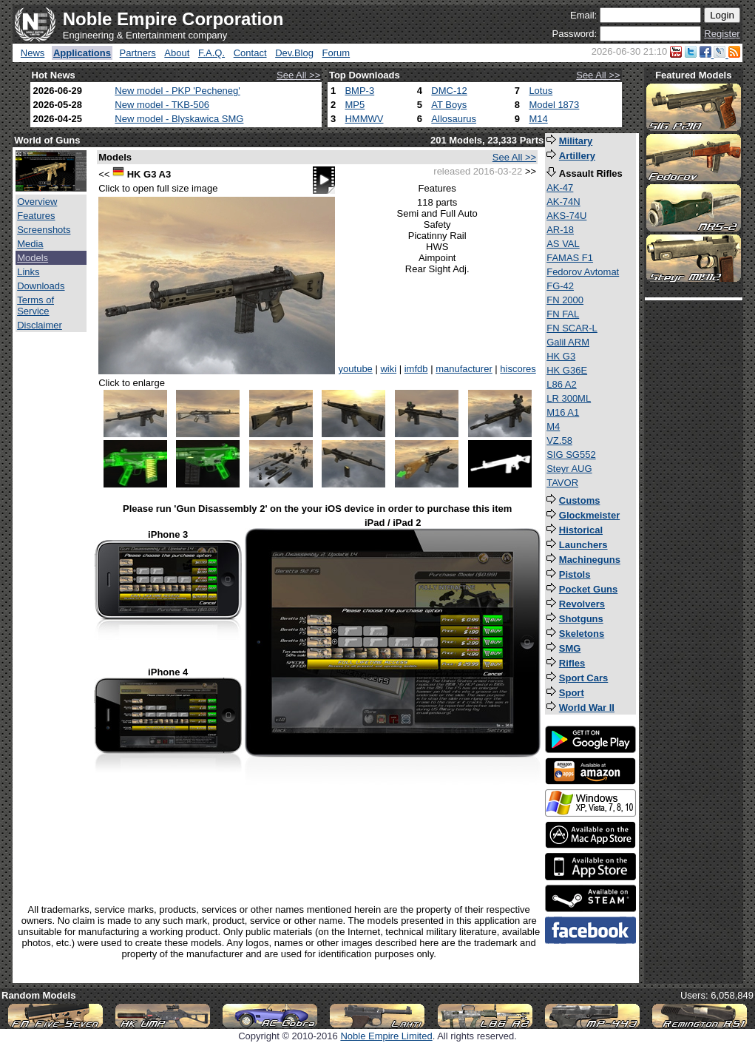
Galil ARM (567, 342)
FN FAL (562, 314)
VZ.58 (559, 440)
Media (30, 243)
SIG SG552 (570, 454)
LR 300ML (568, 398)
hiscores (517, 368)
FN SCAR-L (571, 328)
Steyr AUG (569, 468)
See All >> (298, 75)
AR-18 (560, 229)
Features (36, 215)
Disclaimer (39, 325)
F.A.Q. (211, 52)
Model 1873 (554, 104)
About (176, 52)
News (33, 52)
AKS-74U (566, 215)
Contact (250, 52)
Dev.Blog (294, 52)
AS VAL (563, 243)
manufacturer (464, 368)
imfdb (416, 368)
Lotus (540, 90)
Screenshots (43, 229)
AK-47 (559, 187)
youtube (356, 368)
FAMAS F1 (569, 257)
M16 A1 (562, 412)
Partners (138, 52)
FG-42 (560, 285)
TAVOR (562, 482)
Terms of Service (35, 305)
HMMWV (364, 118)
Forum (336, 52)
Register (721, 33)
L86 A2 (561, 384)
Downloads (40, 285)
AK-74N (563, 201)
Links (28, 271)
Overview (37, 201)
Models (32, 257)
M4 (553, 426)
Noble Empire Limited (386, 1036)
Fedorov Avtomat (582, 271)
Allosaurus (453, 118)
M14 (538, 118)
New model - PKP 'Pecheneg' (177, 90)
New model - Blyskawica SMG (179, 118)
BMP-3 (359, 90)
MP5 (355, 104)
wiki (388, 368)
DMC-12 (449, 90)
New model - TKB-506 (162, 104)
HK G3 (560, 356)
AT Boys (449, 104)
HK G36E (566, 370)
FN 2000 (564, 300)
